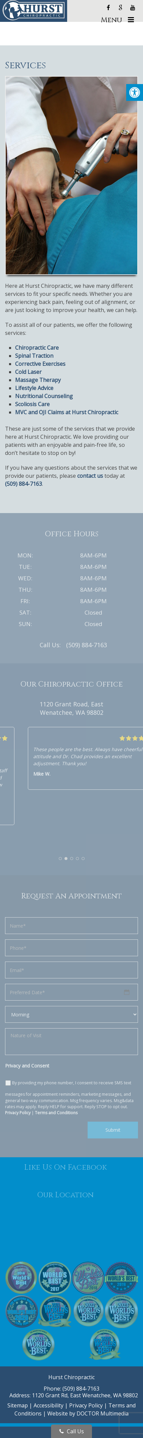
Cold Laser (28, 372)
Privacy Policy (86, 1405)
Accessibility (48, 1405)
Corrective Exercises (40, 363)
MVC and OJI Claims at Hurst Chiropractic (66, 412)
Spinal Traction (34, 355)
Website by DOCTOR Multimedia (88, 1413)
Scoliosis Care (32, 404)
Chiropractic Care (37, 347)
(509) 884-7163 (23, 484)
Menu (111, 20)
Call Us (71, 1431)
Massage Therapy (38, 380)
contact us (90, 475)
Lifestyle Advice (34, 388)
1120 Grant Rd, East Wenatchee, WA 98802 (85, 1395)
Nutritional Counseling (44, 396)
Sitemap (17, 1405)
